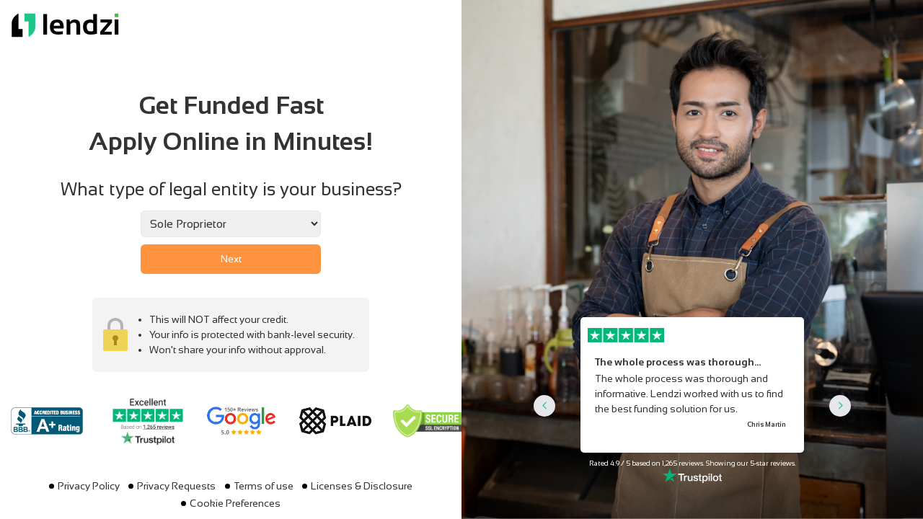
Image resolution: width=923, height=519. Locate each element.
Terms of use (263, 486)
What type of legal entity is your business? (231, 189)
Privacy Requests (176, 486)
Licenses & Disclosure (361, 486)
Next (231, 259)
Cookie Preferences (235, 503)
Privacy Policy (89, 486)
